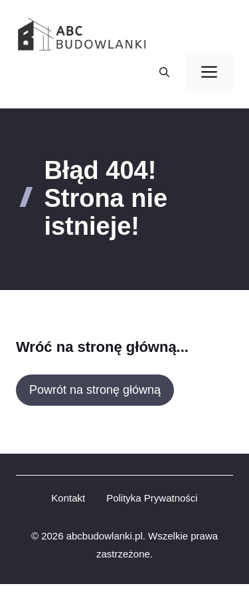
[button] (164, 72)
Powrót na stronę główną (95, 389)
